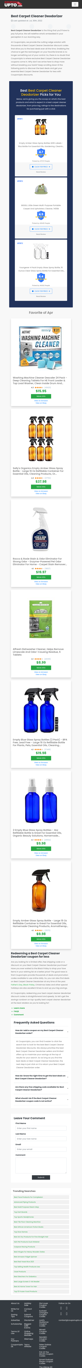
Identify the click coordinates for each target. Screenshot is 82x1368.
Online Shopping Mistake (28, 1333)
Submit (41, 1177)
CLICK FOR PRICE (41, 167)
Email (18, 1144)
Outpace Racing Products (24, 1247)
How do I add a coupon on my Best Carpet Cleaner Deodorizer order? (39, 1032)
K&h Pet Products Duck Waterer (27, 1242)
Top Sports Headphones (24, 1217)
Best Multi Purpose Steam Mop (26, 1207)
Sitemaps (28, 1339)
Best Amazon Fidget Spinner (25, 1257)
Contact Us (28, 1310)
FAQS (16, 1011)
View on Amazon (41, 400)
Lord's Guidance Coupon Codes (43, 1323)
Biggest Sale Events (27, 1326)
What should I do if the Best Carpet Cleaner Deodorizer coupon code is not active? (36, 1099)
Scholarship (16, 1324)
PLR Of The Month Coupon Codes (46, 1354)
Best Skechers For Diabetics (25, 1276)
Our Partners (15, 1340)
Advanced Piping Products (25, 1202)
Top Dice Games (21, 1232)
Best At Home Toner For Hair (25, 1286)
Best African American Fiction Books (28, 1227)
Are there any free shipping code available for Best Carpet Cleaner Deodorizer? (39, 1088)
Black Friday (29, 984)
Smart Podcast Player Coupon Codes (46, 1361)
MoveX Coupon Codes (43, 1331)
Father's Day (16, 984)
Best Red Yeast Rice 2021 (24, 1261)
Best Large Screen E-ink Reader (26, 1281)
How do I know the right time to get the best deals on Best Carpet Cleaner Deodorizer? (40, 1077)
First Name (21, 1123)
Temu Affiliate (27, 1345)
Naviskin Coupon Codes (43, 1339)
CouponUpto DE (17, 1345)
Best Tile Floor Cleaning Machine (27, 1222)
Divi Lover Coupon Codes (43, 1305)
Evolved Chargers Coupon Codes (43, 1313)
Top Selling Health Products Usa (27, 1267)
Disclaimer (29, 1320)
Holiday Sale (27, 1304)
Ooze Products (20, 1271)
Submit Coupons (28, 1315)
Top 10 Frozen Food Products (25, 1291)
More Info (41, 396)
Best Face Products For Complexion (28, 1197)
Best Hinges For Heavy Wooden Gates (29, 1252)
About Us (15, 1303)
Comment (19, 1014)
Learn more (19, 1008)
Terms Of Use (15, 1332)
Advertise (15, 1320)
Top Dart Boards (20, 1212)
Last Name (21, 1134)
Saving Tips (14, 1315)
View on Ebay (41, 403)
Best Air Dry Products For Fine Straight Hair (31, 1237)
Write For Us (15, 1310)
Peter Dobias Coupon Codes (45, 1346)
